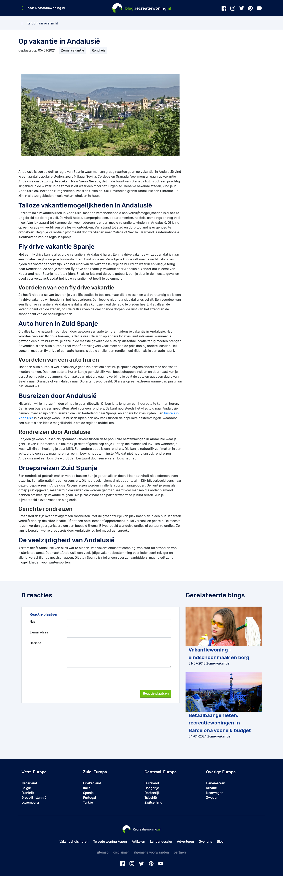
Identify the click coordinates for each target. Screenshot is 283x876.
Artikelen (138, 842)
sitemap (102, 852)
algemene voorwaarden (151, 852)
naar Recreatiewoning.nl (46, 8)
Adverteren (185, 842)
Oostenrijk (152, 793)
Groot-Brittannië (33, 798)
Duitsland (152, 783)
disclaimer (121, 852)
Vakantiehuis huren (73, 842)
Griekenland (92, 783)
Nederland (29, 783)
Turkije (88, 802)
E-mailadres (39, 632)
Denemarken (215, 783)
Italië (86, 788)
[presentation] (140, 679)
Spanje (88, 793)
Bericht (35, 643)
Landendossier (161, 842)
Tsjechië (151, 798)
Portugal (89, 798)
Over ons (205, 842)
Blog (220, 842)
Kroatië (211, 788)
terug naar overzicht (39, 23)
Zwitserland (153, 802)
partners (180, 852)
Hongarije (152, 788)
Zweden (212, 798)
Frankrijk (27, 793)
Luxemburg (30, 802)
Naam (34, 621)
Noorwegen (214, 793)
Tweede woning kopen (110, 842)
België (26, 788)
